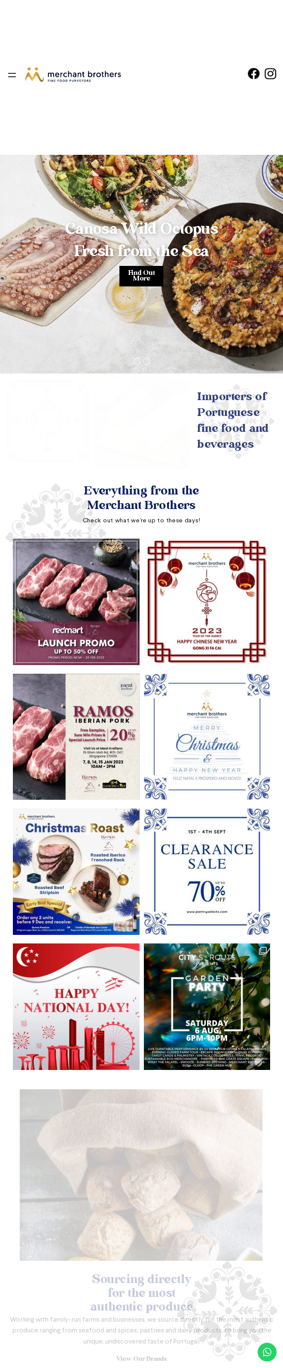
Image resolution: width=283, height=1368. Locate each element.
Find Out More (141, 276)
